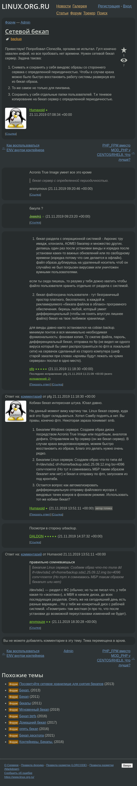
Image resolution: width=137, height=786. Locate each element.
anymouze (37, 622)
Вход (127, 6)
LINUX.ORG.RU (26, 6)
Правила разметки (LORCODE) (66, 765)
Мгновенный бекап (34, 709)
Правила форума (32, 765)
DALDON (36, 536)
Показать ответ (40, 384)
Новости (63, 6)
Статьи (62, 13)
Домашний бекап (32, 722)
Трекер (89, 13)
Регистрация (109, 6)
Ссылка (11, 133)
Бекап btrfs (27, 716)
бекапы (25, 703)
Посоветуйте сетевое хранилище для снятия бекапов (61, 684)
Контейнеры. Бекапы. (36, 742)
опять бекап (28, 729)
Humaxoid (37, 110)
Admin (25, 22)
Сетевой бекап (27, 31)
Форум (75, 13)
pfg (31, 369)
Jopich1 (35, 216)
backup (16, 39)
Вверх (127, 765)
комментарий (31, 396)
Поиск (102, 13)
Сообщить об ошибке (18, 773)
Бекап (24, 696)
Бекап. (24, 690)
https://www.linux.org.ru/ (19, 777)
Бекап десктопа (31, 735)
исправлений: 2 (39, 378)
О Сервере (11, 765)
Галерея (80, 6)
